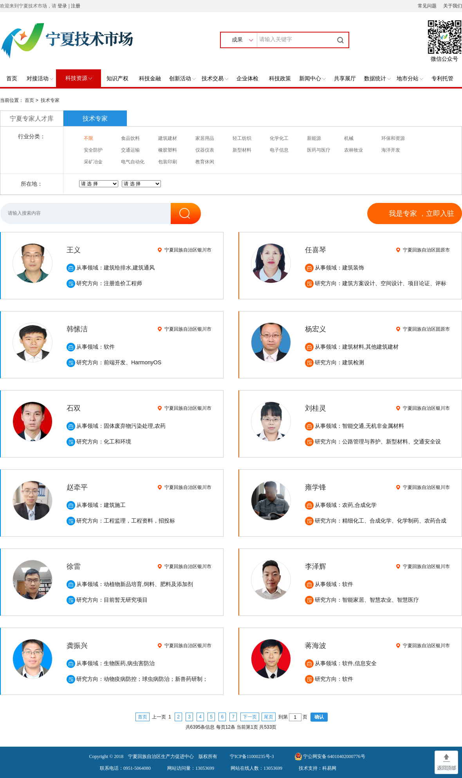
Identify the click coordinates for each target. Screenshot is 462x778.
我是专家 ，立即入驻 (421, 213)
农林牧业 (353, 150)
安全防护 (93, 150)
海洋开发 (390, 150)
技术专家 (50, 100)
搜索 (341, 40)
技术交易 (215, 78)
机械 (349, 138)
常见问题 (427, 6)
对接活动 (40, 78)
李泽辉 (315, 566)
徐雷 (74, 566)
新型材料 (242, 150)
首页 (11, 78)
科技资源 (78, 78)
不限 (88, 138)
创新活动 (182, 78)
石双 (74, 408)
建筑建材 (167, 138)
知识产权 (117, 78)
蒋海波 (315, 646)
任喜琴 (315, 250)
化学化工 (279, 138)
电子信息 (279, 150)
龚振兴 (77, 646)
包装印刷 (167, 162)
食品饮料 (130, 138)
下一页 (250, 717)
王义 (74, 250)
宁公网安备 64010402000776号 (334, 756)
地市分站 (410, 78)
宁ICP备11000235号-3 (252, 756)
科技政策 (280, 78)
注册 (75, 6)
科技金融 (150, 78)
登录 (62, 6)
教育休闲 (204, 162)
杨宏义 (315, 329)
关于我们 (452, 6)
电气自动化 (132, 162)
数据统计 (377, 78)
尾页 (268, 717)
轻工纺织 (242, 138)
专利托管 (442, 78)
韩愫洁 (77, 329)
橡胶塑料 (167, 150)
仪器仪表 (204, 150)
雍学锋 (315, 487)
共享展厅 (345, 78)
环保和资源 (393, 138)
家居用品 (204, 138)
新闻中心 (312, 78)
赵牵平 (77, 487)
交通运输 (130, 150)
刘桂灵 (315, 408)
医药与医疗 (318, 150)
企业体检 (247, 78)
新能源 (314, 138)
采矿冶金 (93, 162)
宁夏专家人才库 (32, 118)
